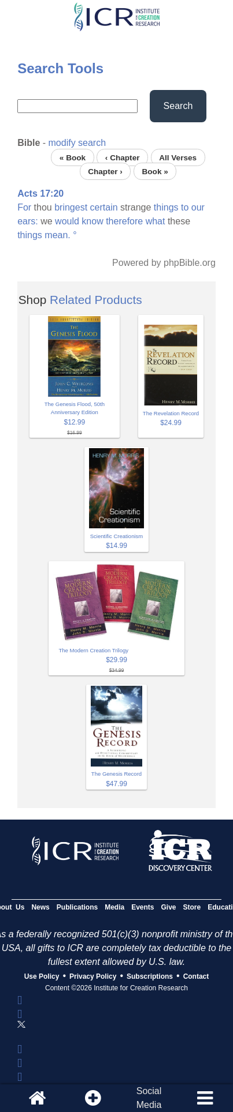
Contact (196, 976)
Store (192, 907)
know (92, 221)
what (155, 221)
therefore (124, 221)
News (40, 907)
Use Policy (42, 976)
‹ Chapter (122, 157)
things (166, 207)
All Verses (178, 157)
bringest (70, 207)
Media (114, 907)
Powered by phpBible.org (164, 263)
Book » (155, 171)
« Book (73, 157)
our (198, 207)
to (184, 207)
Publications (77, 907)
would (67, 221)
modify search (77, 143)
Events (142, 907)
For (24, 207)
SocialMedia (149, 1098)
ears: (27, 221)
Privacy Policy (92, 976)
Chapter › (105, 171)
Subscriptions (150, 976)
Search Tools (60, 68)
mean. (57, 235)
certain (104, 207)
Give (168, 907)
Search (178, 106)
